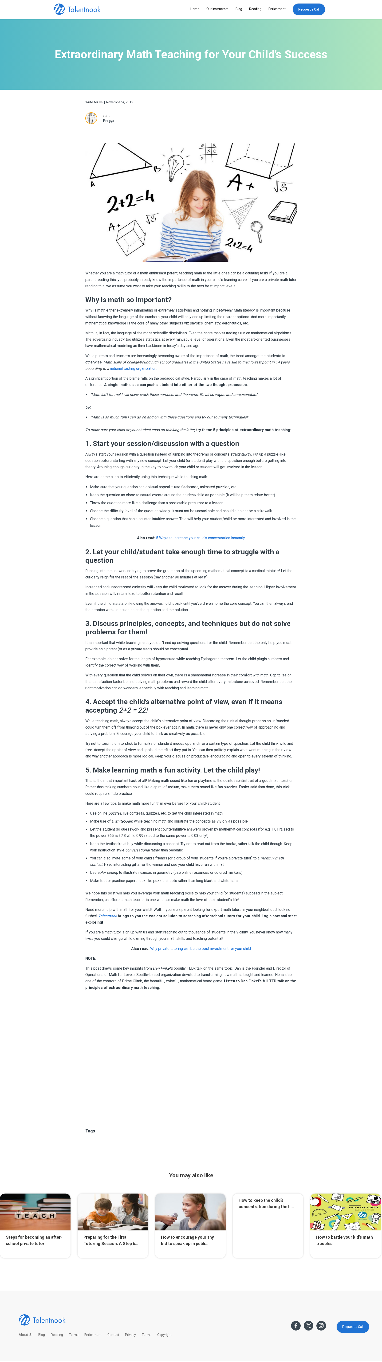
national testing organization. (133, 368)
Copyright (164, 1335)
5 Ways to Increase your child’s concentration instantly (200, 538)
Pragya (108, 121)
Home (194, 9)
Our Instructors (217, 9)
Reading (255, 9)
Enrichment (277, 9)
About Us (25, 1335)
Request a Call (308, 9)
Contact (113, 1335)
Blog (239, 9)
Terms (74, 1335)
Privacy (130, 1335)
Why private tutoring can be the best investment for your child (200, 948)
